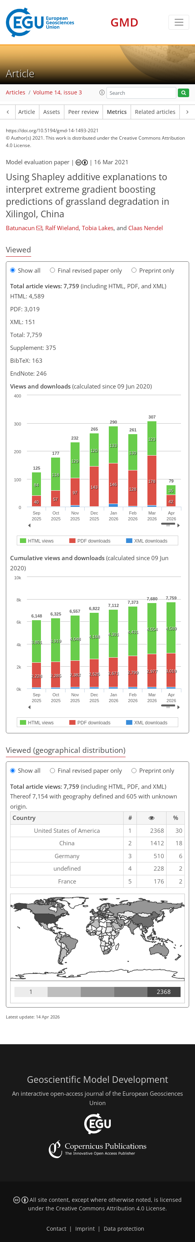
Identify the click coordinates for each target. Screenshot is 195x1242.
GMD (124, 22)
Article (26, 111)
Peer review (83, 111)
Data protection (124, 1228)
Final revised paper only (86, 270)
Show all (25, 270)
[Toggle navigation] (178, 22)
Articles (15, 92)
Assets (51, 111)
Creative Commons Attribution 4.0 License (110, 1208)
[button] (102, 92)
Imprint (85, 1228)
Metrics (117, 111)
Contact (56, 1228)
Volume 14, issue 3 (57, 92)
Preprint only (152, 270)
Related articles (155, 111)
